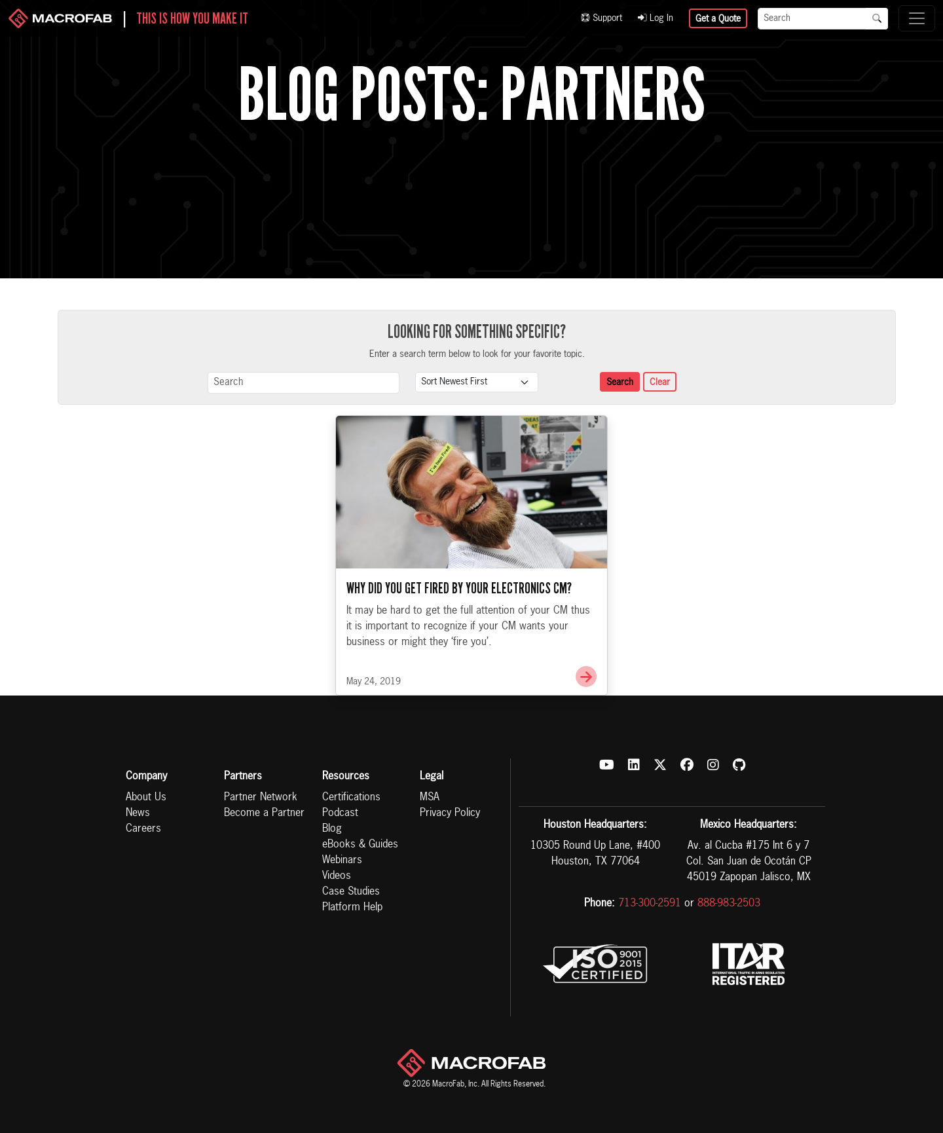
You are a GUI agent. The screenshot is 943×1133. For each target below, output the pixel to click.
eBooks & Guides (360, 845)
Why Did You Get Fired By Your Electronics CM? (459, 588)
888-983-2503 (728, 904)
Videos (336, 876)
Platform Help (352, 907)
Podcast (340, 813)
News (138, 813)
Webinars (342, 860)
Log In (655, 18)
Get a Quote (718, 19)
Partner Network (260, 797)
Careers (143, 829)
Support (601, 18)
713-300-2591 (649, 904)
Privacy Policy (450, 813)
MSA (429, 797)
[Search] (812, 18)
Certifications (351, 797)
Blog (332, 829)
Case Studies (351, 892)
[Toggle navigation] (916, 18)
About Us (146, 797)
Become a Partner (264, 813)
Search (619, 382)
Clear (660, 382)
